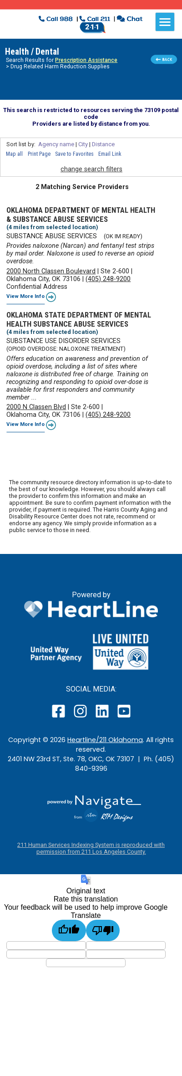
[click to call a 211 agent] (94, 19)
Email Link (109, 154)
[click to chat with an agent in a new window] (129, 19)
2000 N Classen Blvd (36, 407)
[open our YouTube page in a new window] (123, 717)
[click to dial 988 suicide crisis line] (56, 19)
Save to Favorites (74, 154)
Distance (103, 144)
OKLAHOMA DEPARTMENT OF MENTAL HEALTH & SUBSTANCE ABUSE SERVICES (80, 214)
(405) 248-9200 (108, 279)
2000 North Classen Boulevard (51, 271)
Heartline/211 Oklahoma (105, 739)
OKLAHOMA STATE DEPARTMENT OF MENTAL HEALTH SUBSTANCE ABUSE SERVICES (78, 319)
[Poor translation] (103, 930)
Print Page (39, 154)
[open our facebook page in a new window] (59, 717)
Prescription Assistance (86, 60)
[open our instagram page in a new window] (80, 717)
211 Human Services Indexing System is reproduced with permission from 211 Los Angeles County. (91, 848)
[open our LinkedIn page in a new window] (102, 717)
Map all (14, 154)
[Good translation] (69, 930)
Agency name (56, 144)
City (83, 144)
